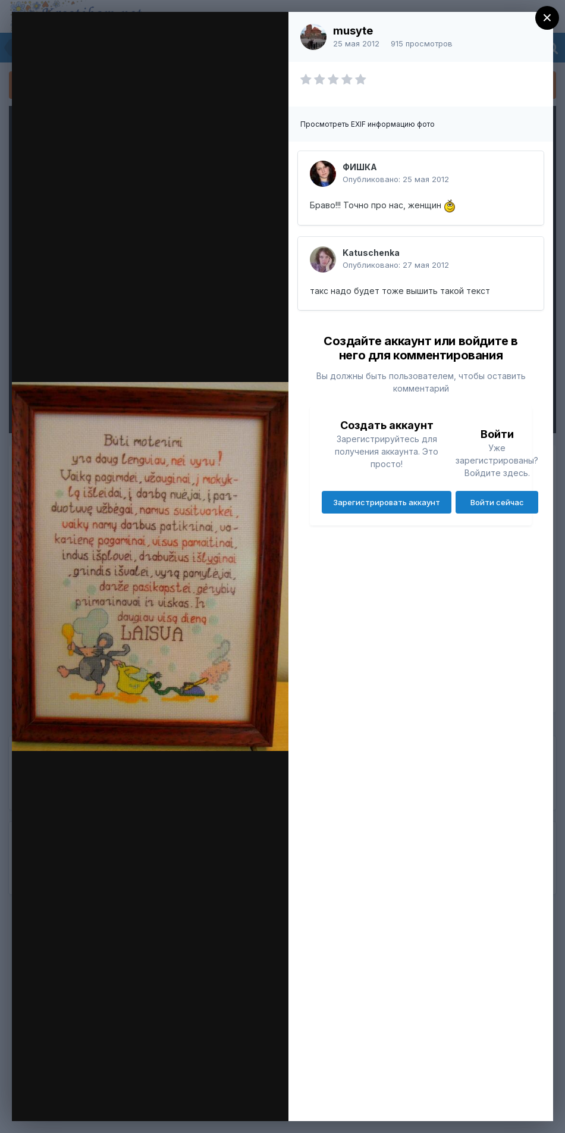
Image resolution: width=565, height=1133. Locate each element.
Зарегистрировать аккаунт (386, 502)
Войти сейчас (497, 502)
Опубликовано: (396, 179)
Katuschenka (371, 253)
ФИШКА (360, 167)
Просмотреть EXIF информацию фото (367, 124)
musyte (353, 30)
